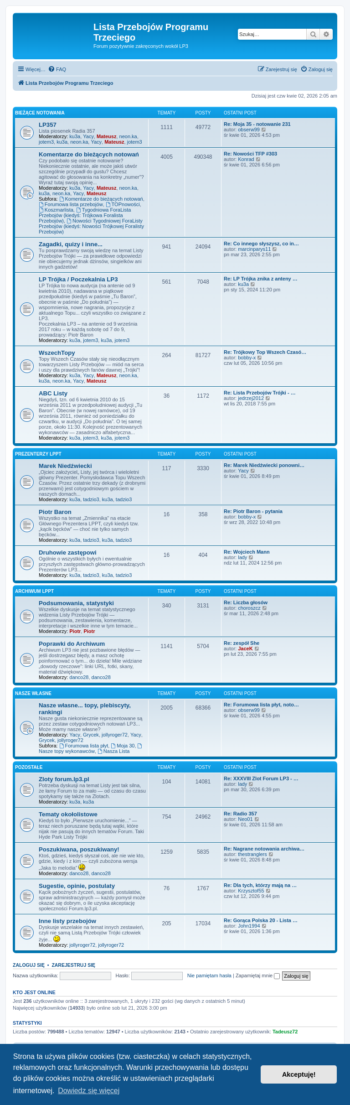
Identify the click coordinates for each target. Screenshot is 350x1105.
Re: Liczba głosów (246, 602)
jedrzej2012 (251, 398)
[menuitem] (57, 69)
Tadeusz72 (285, 1031)
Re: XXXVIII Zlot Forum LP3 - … (261, 778)
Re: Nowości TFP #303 (250, 153)
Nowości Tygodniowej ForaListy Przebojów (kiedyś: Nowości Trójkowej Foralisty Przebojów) (91, 226)
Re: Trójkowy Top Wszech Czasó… (265, 352)
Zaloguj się (29, 965)
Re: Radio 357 (240, 813)
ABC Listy (53, 393)
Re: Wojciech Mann (247, 552)
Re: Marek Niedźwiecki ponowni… (264, 465)
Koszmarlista (56, 210)
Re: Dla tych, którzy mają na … (260, 885)
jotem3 (46, 142)
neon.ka (128, 136)
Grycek (91, 734)
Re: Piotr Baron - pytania (253, 511)
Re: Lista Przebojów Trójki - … (260, 392)
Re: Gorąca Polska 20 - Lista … (261, 920)
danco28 (78, 677)
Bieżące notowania (40, 112)
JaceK (245, 648)
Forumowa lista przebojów (71, 204)
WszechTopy (57, 352)
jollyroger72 (115, 734)
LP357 (48, 124)
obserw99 (249, 129)
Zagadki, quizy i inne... (71, 244)
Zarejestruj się (73, 965)
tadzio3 (91, 499)
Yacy (88, 136)
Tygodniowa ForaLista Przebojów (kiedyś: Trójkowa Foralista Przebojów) (85, 215)
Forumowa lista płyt (83, 745)
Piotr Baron (55, 511)
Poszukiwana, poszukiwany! (79, 849)
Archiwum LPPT (34, 591)
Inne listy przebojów (67, 921)
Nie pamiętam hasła (209, 975)
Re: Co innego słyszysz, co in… (261, 243)
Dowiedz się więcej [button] (88, 1091)
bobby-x (247, 357)
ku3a (74, 136)
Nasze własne (33, 693)
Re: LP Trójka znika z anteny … (261, 278)
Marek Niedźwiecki (65, 465)
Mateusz (106, 136)
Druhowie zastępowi (68, 552)
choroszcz (249, 608)
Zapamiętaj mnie (258, 975)
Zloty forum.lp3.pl (64, 779)
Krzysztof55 (251, 890)
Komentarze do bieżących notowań (89, 154)
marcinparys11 (254, 249)
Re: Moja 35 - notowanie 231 (257, 124)
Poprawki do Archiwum (72, 643)
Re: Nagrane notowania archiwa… (264, 848)
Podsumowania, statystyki (76, 603)
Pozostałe (28, 767)
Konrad (246, 159)
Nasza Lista (113, 751)
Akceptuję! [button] (299, 1074)
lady (242, 557)
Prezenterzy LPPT (38, 454)
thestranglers (252, 854)
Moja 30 (122, 745)
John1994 (249, 926)
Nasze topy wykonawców (91, 748)
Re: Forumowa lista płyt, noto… (261, 704)
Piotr (75, 631)
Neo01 (245, 819)
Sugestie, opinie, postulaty (77, 885)
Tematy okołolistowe (68, 814)
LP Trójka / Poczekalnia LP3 (78, 279)
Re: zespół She (241, 643)
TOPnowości (123, 204)
